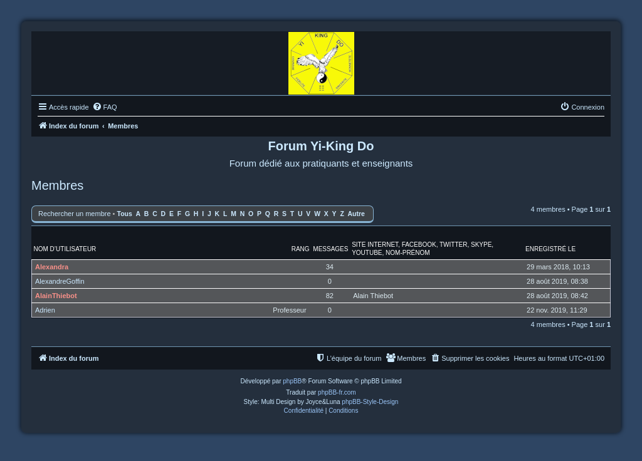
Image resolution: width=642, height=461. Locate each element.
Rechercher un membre (74, 213)
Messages (330, 249)
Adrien (45, 310)
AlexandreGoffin (60, 281)
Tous (124, 213)
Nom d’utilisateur (65, 249)
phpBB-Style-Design (370, 401)
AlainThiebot (56, 295)
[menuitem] (104, 107)
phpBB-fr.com (337, 392)
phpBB (292, 381)
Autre (356, 213)
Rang (301, 249)
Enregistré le (550, 249)
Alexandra (51, 267)
